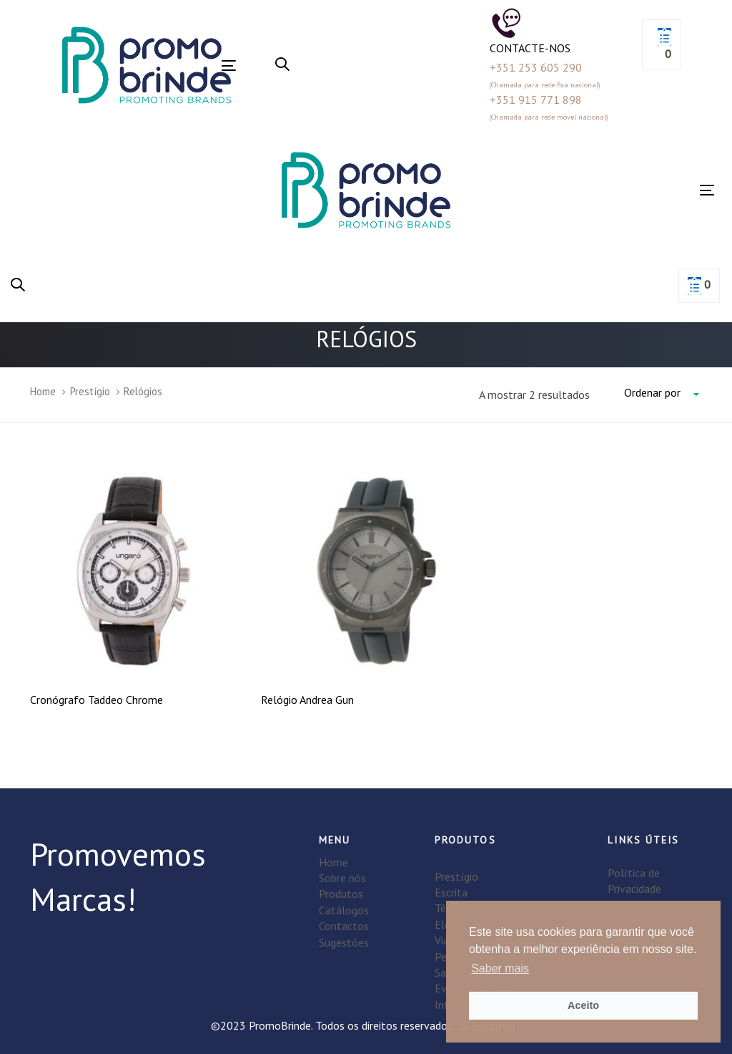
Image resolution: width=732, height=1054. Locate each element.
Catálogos (344, 910)
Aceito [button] (583, 1005)
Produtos (341, 893)
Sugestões (344, 942)
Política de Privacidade (634, 881)
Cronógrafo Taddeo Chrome (96, 699)
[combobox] (663, 393)
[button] (282, 65)
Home (43, 391)
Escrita (451, 892)
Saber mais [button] (500, 968)
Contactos (344, 926)
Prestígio (90, 391)
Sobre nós (342, 878)
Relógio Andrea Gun (307, 699)
